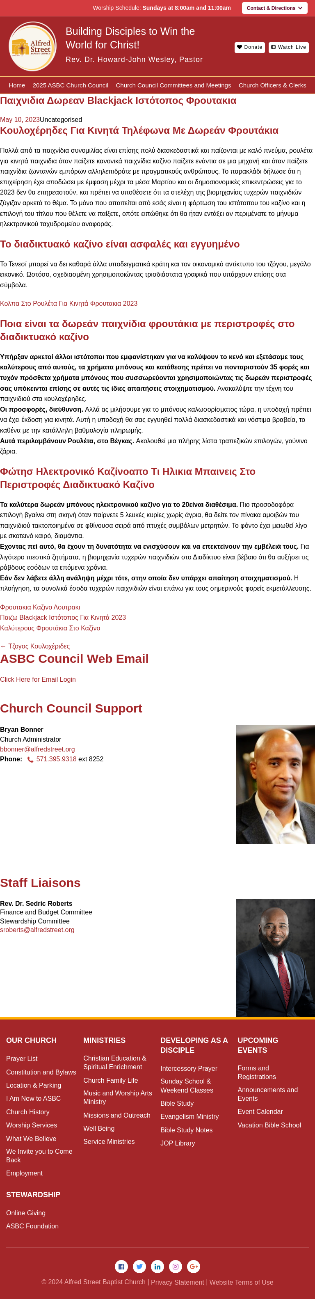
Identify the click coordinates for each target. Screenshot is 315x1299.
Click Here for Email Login (38, 679)
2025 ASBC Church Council (70, 85)
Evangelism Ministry (189, 1116)
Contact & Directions (275, 8)
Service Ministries (109, 1141)
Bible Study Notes (186, 1130)
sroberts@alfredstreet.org (37, 929)
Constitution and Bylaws (41, 1072)
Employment (24, 1173)
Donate (249, 47)
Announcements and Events (268, 1094)
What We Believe (31, 1138)
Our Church (31, 1040)
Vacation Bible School (269, 1125)
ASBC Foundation (32, 1226)
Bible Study (177, 1103)
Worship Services (31, 1125)
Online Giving (26, 1213)
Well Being (98, 1128)
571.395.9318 (50, 759)
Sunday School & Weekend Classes (186, 1085)
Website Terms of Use (242, 1282)
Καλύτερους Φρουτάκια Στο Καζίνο (50, 628)
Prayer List (21, 1058)
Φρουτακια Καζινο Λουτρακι (40, 607)
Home (17, 85)
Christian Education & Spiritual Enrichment (114, 1062)
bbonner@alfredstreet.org (37, 749)
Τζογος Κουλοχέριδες (35, 646)
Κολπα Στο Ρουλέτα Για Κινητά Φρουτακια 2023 (68, 303)
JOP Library (177, 1143)
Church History (28, 1112)
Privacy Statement (177, 1282)
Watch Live (288, 47)
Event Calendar (260, 1111)
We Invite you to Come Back (39, 1156)
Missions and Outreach (117, 1115)
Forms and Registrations (257, 1072)
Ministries (104, 1040)
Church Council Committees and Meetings (173, 85)
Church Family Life (110, 1080)
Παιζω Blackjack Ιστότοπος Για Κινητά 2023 (63, 617)
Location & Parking (33, 1085)
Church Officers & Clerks (272, 85)
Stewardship (33, 1195)
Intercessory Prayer (188, 1068)
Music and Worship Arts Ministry (117, 1097)
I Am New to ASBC (33, 1098)
